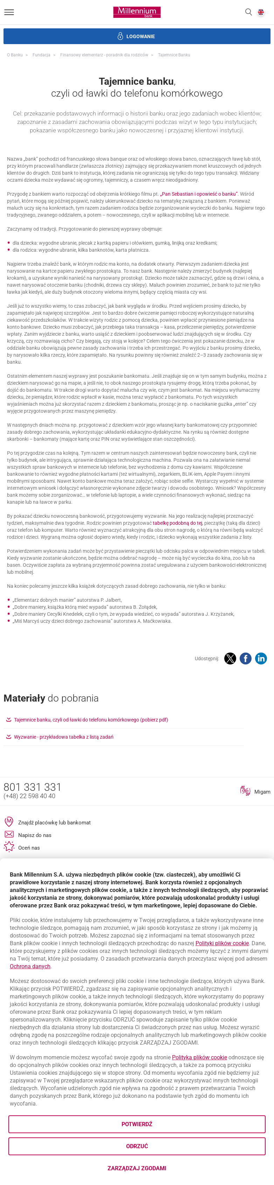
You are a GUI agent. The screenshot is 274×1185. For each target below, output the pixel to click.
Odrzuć (137, 1146)
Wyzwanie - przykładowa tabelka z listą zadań (92, 799)
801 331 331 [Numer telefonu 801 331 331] (33, 850)
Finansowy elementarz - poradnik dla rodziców (104, 55)
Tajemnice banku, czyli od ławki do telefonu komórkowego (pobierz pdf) (119, 782)
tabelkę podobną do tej (177, 586)
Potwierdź (137, 1124)
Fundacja (41, 55)
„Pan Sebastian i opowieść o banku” (199, 257)
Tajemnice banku (174, 55)
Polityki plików (222, 943)
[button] (248, 12)
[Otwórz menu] (9, 12)
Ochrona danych (30, 966)
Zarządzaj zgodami (165, 1170)
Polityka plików (199, 1057)
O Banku (15, 55)
